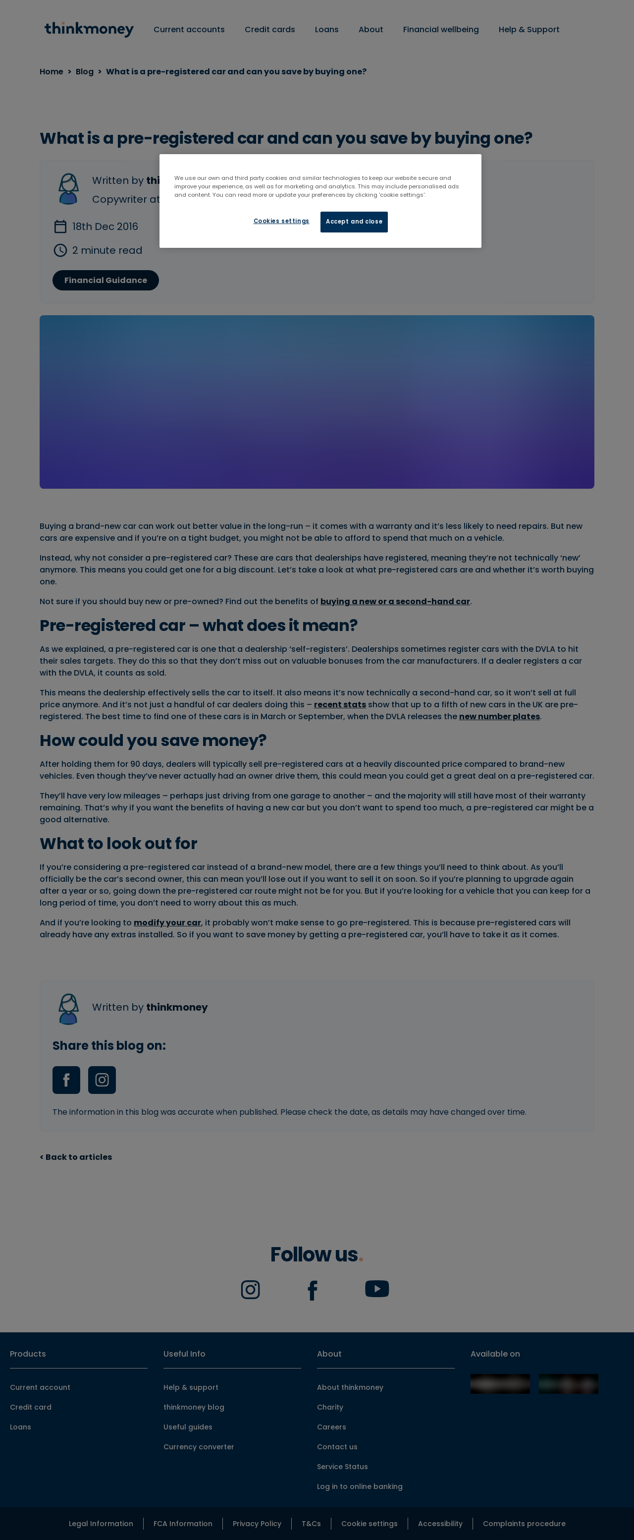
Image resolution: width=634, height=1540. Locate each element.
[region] (320, 201)
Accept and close (354, 222)
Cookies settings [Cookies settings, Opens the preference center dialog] (282, 221)
